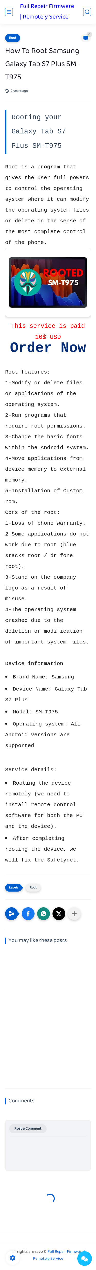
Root (12, 38)
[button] (28, 913)
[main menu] (9, 12)
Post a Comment (27, 1129)
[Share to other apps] (74, 913)
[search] (87, 12)
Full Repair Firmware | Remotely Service (47, 11)
